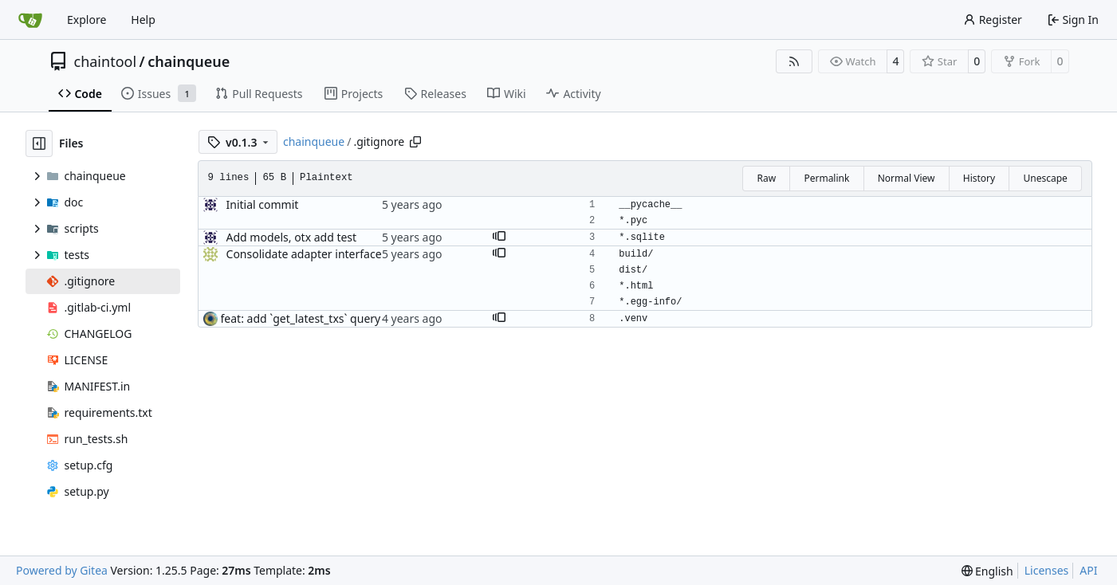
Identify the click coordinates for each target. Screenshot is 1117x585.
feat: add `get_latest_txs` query (301, 318)
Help (143, 19)
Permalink (826, 178)
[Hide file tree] (39, 143)
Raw (766, 178)
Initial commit (262, 204)
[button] (499, 237)
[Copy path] (415, 141)
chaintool (105, 61)
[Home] (30, 20)
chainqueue (188, 61)
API (1088, 570)
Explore (86, 19)
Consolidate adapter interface (304, 253)
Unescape (1045, 178)
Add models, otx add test (291, 237)
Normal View (906, 178)
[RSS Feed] (794, 61)
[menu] (987, 571)
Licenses (1047, 570)
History (979, 178)
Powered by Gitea (62, 570)
